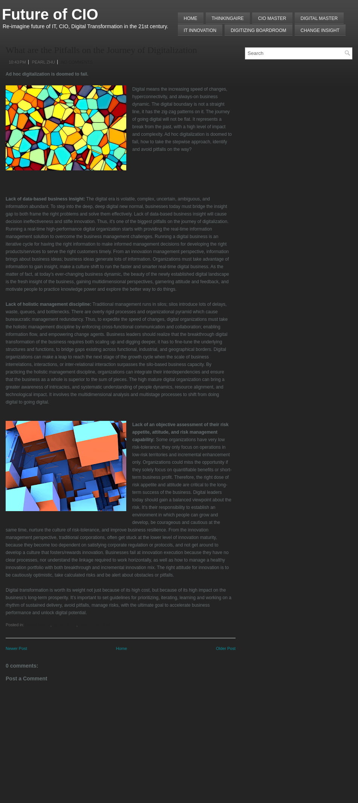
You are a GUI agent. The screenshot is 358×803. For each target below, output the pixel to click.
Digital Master (319, 18)
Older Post (226, 648)
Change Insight (320, 30)
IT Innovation (200, 30)
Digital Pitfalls (64, 624)
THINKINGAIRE (228, 18)
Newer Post (16, 648)
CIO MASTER (272, 18)
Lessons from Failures (98, 624)
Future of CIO (50, 14)
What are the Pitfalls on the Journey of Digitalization (101, 50)
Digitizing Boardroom (258, 30)
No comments (77, 62)
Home (190, 18)
